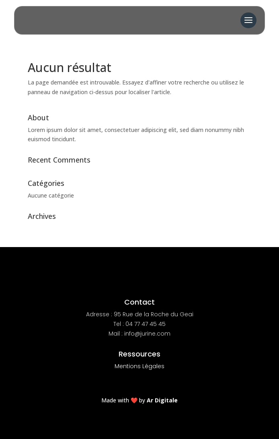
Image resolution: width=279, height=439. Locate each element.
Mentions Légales (139, 366)
